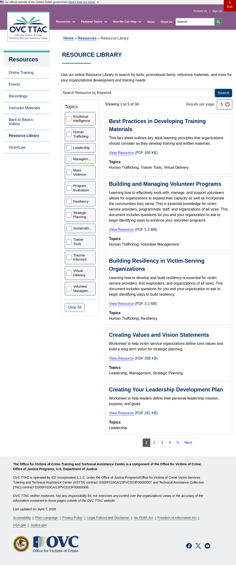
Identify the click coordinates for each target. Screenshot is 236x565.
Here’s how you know (83, 2)
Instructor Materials (24, 108)
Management (83, 159)
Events (14, 84)
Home (68, 38)
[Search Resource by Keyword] (136, 93)
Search (223, 93)
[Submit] (218, 21)
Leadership (81, 148)
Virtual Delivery (79, 273)
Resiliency (80, 201)
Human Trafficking (80, 134)
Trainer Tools (78, 242)
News (151, 22)
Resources (87, 38)
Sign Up (217, 11)
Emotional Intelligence (81, 119)
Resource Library (24, 136)
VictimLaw (17, 147)
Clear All (75, 307)
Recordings (18, 96)
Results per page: (200, 104)
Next (188, 443)
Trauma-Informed (79, 257)
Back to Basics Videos (21, 122)
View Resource (121, 153)
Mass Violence (79, 172)
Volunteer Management (83, 289)
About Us (166, 22)
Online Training (21, 73)
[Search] (195, 21)
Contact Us (200, 11)
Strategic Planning (79, 215)
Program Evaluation (81, 188)
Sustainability (83, 228)
